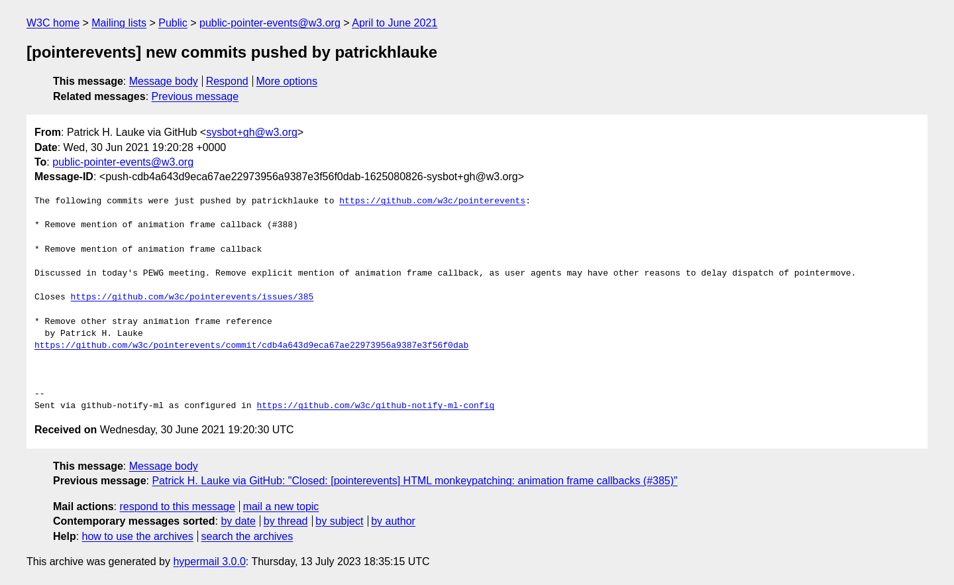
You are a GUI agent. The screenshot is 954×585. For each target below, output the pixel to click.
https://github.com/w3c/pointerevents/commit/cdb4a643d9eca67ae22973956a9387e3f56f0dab (251, 346)
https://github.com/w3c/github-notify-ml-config (375, 406)
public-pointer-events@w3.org (270, 22)
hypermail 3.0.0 (209, 561)
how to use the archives (137, 536)
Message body (163, 81)
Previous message (195, 96)
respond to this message (177, 506)
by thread (286, 521)
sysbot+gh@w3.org (251, 132)
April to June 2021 (394, 22)
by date (238, 521)
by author (393, 521)
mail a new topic (281, 506)
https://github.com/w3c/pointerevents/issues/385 (192, 297)
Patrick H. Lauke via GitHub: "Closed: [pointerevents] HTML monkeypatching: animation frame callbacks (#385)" (414, 480)
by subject (339, 521)
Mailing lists (118, 22)
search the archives (247, 536)
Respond (227, 81)
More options (287, 81)
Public (172, 22)
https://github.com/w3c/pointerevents (432, 201)
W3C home (53, 22)
